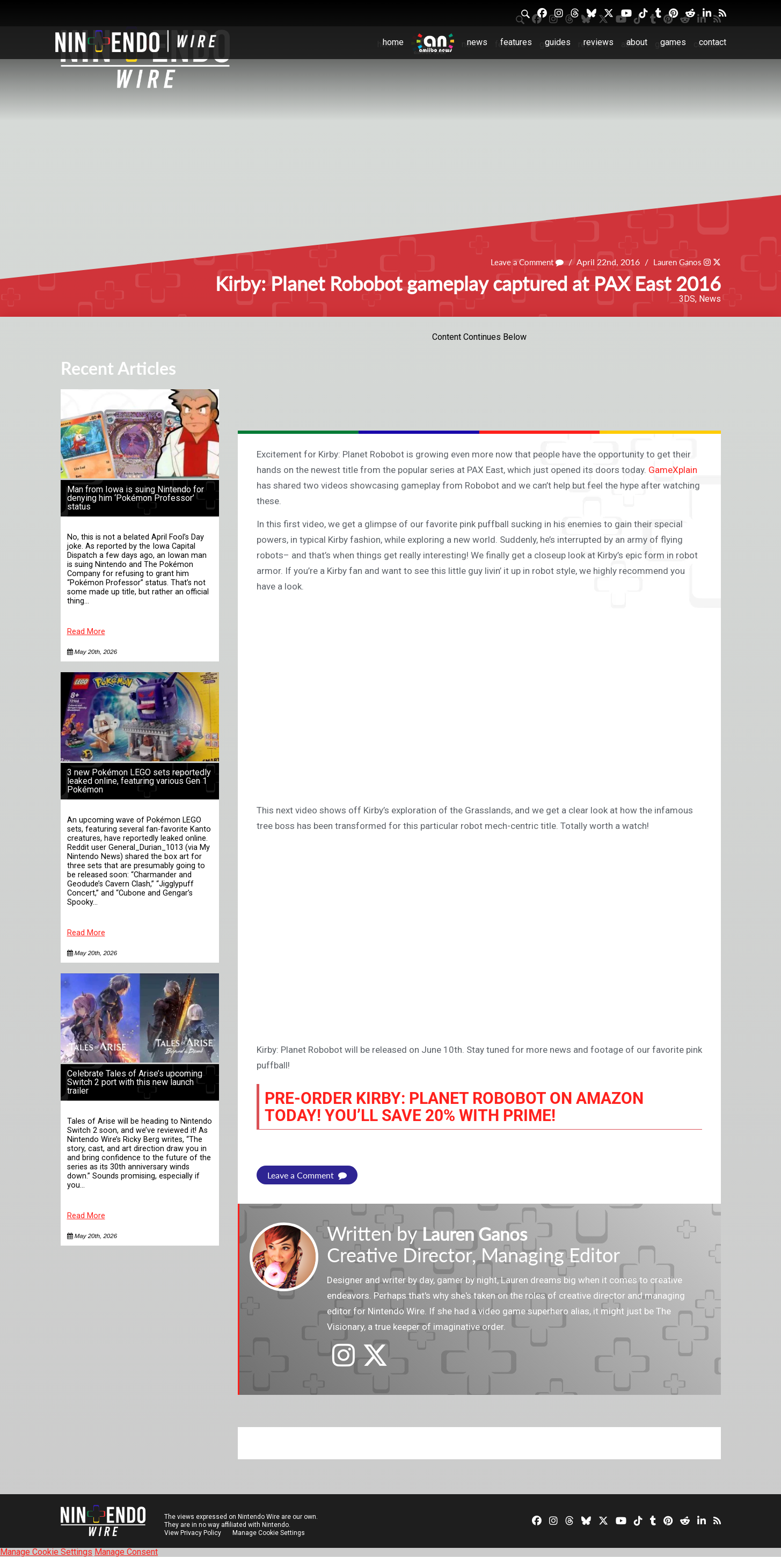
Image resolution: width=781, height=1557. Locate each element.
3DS (687, 299)
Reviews (598, 42)
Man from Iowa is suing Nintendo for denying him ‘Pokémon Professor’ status (135, 498)
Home (393, 42)
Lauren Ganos (674, 262)
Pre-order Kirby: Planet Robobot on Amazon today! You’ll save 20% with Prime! (469, 1106)
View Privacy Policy (192, 1533)
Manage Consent (126, 1552)
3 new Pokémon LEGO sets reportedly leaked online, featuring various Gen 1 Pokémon (139, 781)
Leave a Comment (520, 262)
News (477, 42)
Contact (712, 42)
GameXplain (672, 469)
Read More (86, 631)
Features (516, 42)
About (636, 42)
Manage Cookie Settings (269, 1533)
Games (673, 42)
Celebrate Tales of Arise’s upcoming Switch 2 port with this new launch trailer (134, 1082)
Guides (558, 42)
